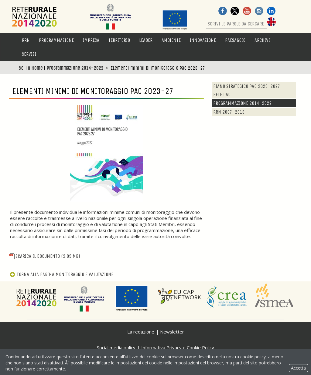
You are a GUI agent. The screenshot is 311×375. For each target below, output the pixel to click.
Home (37, 68)
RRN (26, 40)
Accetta (298, 368)
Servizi (29, 54)
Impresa (91, 40)
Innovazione (203, 40)
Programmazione (56, 40)
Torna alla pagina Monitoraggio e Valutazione (61, 274)
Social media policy (116, 347)
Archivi (262, 40)
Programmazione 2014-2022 (74, 68)
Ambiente (171, 40)
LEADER (145, 40)
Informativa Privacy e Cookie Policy (177, 347)
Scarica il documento (44, 256)
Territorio (119, 40)
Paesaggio (235, 40)
